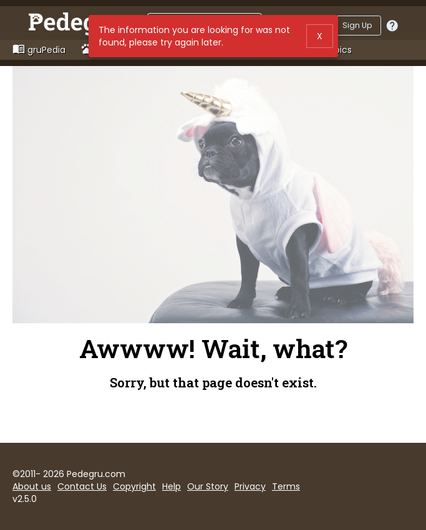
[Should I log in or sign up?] (392, 25)
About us (31, 486)
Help (171, 486)
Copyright (134, 486)
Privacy (250, 486)
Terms (286, 486)
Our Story (207, 486)
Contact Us (82, 486)
